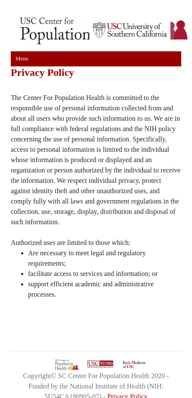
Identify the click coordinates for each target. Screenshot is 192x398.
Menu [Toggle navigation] (21, 59)
